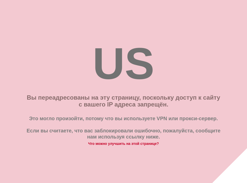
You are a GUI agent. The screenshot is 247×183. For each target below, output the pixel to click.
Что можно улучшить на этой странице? (123, 144)
